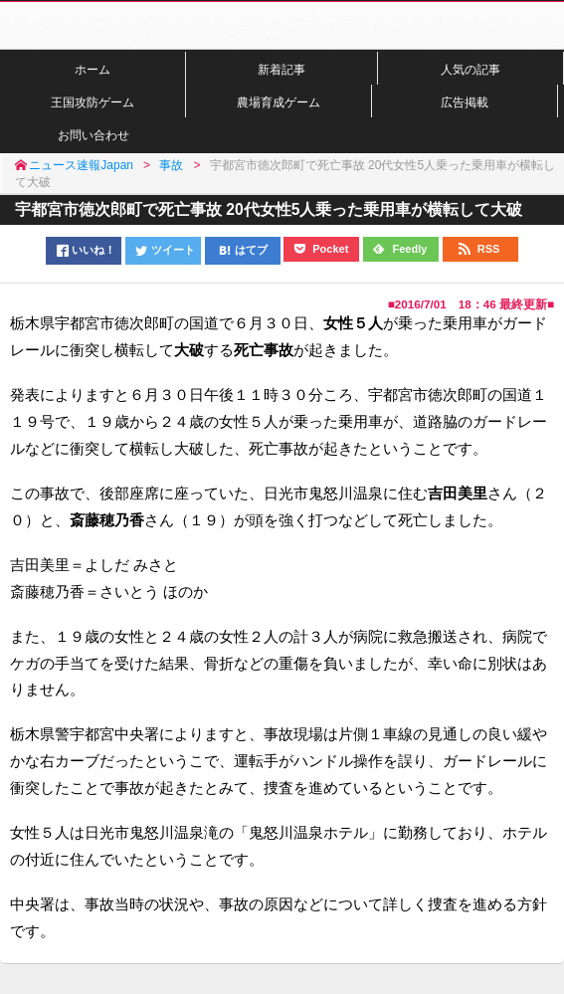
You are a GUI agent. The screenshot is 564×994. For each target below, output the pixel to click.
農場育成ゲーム (278, 102)
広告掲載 (464, 102)
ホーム (92, 69)
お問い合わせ (93, 134)
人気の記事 (470, 69)
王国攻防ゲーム (92, 102)
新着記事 (281, 69)
